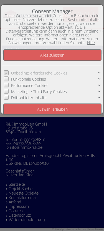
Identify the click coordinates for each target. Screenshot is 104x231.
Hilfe (91, 42)
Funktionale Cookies (28, 79)
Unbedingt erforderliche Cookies (39, 73)
